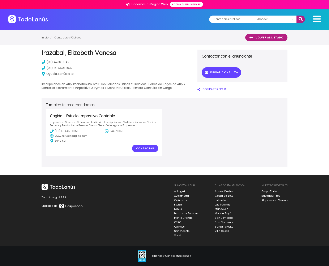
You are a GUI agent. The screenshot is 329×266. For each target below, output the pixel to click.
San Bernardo (224, 218)
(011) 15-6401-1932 (57, 68)
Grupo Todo (269, 191)
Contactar (145, 148)
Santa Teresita (224, 226)
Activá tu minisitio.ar (186, 4)
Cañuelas (180, 200)
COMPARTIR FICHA (212, 89)
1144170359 (114, 131)
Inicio (45, 37)
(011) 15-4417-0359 (64, 131)
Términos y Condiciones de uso (170, 256)
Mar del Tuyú (223, 213)
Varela (178, 235)
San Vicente (181, 231)
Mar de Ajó (221, 209)
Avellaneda (181, 196)
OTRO (177, 222)
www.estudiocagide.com (68, 136)
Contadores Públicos (67, 37)
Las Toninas (222, 204)
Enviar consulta (221, 72)
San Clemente (224, 222)
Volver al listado (266, 38)
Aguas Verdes (224, 191)
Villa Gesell (222, 231)
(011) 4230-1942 (55, 62)
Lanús (178, 209)
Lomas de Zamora (186, 213)
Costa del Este (224, 196)
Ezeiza (178, 204)
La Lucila (220, 200)
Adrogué (179, 191)
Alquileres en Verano (274, 200)
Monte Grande (183, 218)
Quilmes (179, 226)
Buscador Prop (270, 196)
